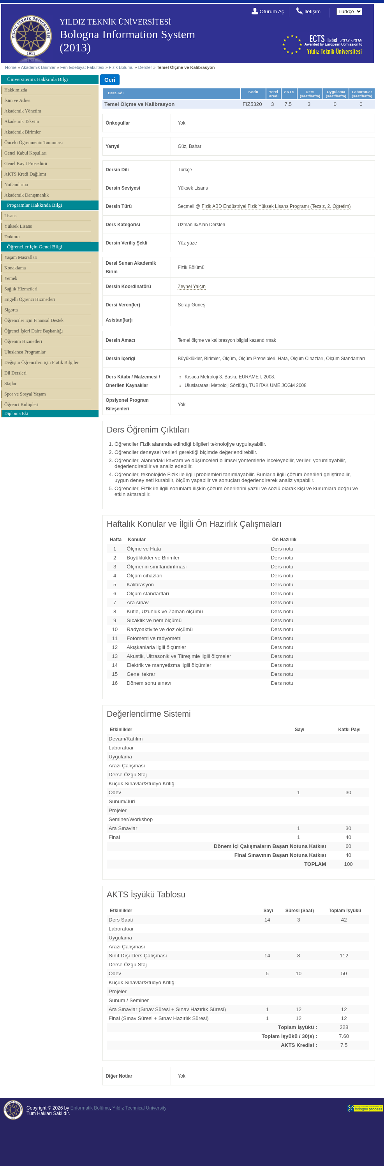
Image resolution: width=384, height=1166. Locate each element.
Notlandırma (16, 184)
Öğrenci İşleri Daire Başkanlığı (33, 331)
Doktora (11, 236)
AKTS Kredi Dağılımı (25, 174)
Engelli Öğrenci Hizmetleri (29, 299)
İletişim (313, 11)
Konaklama (15, 268)
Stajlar (10, 383)
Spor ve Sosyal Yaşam (25, 394)
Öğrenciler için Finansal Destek (33, 320)
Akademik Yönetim (22, 111)
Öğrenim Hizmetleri (23, 341)
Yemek (10, 278)
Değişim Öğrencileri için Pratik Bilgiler (41, 362)
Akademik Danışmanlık (26, 195)
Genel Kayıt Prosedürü (25, 163)
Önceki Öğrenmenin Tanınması (33, 142)
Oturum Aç (272, 11)
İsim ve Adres (17, 100)
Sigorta (11, 310)
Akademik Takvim (21, 121)
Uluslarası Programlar (25, 352)
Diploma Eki (16, 413)
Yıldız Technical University (139, 1108)
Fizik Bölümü (121, 67)
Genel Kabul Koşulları (25, 153)
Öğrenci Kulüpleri (21, 404)
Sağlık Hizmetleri (20, 289)
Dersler (145, 67)
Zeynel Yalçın (192, 286)
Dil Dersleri (15, 373)
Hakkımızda (15, 90)
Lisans (10, 215)
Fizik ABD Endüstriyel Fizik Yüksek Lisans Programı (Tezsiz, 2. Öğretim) (276, 206)
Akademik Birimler (38, 67)
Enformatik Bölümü (90, 1108)
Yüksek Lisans (18, 226)
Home (10, 67)
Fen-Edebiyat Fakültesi (82, 67)
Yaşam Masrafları (20, 257)
